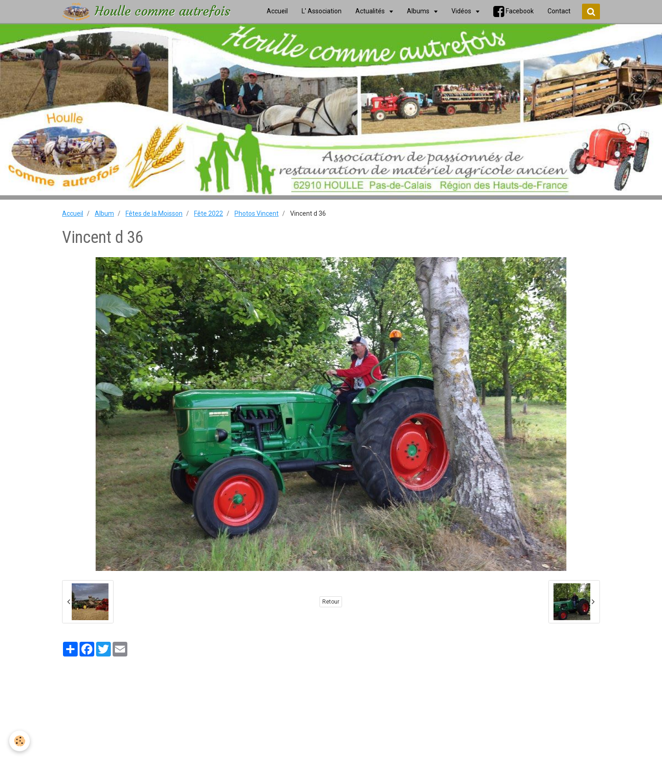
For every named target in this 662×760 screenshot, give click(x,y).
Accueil (72, 213)
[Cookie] (19, 741)
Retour (330, 602)
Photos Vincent (256, 213)
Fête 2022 (208, 213)
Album (104, 213)
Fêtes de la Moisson (154, 213)
